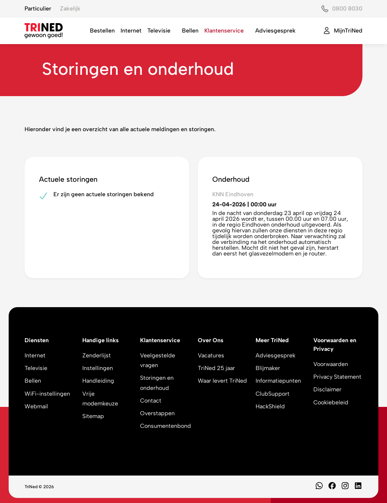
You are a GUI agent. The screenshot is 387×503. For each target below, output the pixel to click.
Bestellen (102, 30)
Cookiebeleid (330, 402)
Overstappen (157, 413)
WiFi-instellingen (47, 393)
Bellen (190, 30)
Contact (150, 400)
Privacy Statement (337, 376)
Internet (131, 30)
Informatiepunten (278, 380)
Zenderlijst (96, 355)
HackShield (270, 406)
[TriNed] (44, 30)
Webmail (36, 406)
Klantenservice (224, 30)
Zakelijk (70, 8)
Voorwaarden (330, 364)
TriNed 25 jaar (216, 368)
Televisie (158, 30)
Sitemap (93, 416)
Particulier (38, 8)
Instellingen (97, 368)
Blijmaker (268, 368)
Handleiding (98, 380)
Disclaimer (327, 389)
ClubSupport (273, 393)
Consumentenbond (165, 425)
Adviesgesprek (275, 30)
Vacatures (211, 355)
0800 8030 (347, 8)
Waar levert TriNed (222, 380)
